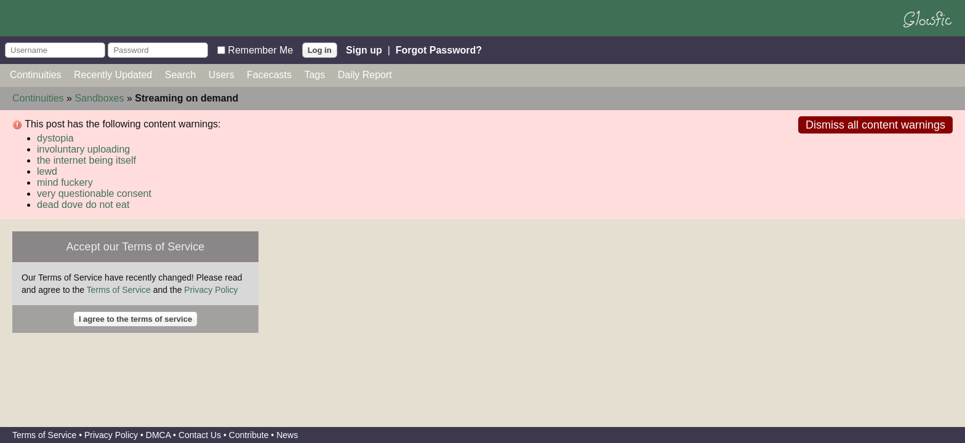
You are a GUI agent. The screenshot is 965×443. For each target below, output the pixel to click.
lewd (47, 171)
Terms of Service (119, 290)
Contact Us (199, 435)
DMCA (158, 435)
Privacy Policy (211, 290)
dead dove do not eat (83, 204)
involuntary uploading (83, 149)
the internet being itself (86, 160)
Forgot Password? (439, 49)
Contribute (249, 435)
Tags (314, 75)
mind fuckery (65, 182)
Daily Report (365, 75)
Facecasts (269, 75)
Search (180, 75)
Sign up (364, 49)
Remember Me (260, 49)
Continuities (36, 75)
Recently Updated (113, 75)
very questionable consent (94, 193)
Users (221, 75)
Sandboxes (99, 98)
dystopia (55, 138)
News (287, 435)
